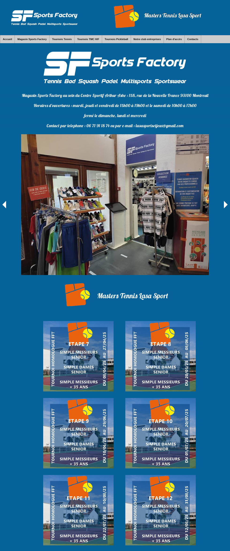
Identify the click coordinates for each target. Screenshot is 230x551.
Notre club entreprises (147, 39)
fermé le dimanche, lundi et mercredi (115, 115)
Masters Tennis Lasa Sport (172, 15)
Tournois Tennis (62, 39)
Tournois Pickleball (116, 39)
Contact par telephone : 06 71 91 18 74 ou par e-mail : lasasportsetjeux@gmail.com (115, 125)
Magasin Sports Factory (32, 39)
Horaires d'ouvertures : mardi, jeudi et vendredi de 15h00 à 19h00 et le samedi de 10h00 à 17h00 (115, 105)
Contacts (192, 39)
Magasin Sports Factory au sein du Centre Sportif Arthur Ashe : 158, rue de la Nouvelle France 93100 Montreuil (115, 95)
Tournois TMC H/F (88, 39)
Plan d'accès (174, 39)
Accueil (7, 39)
